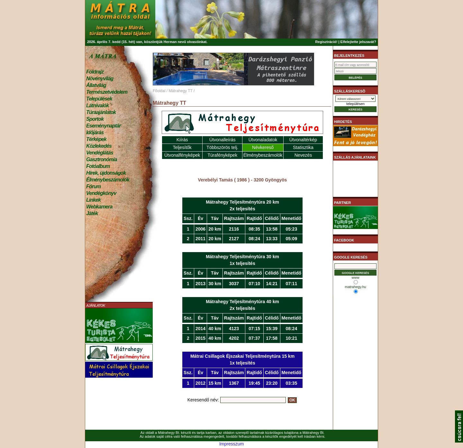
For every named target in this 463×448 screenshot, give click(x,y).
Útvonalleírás (222, 139)
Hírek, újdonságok (106, 173)
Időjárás (95, 132)
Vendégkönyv (101, 193)
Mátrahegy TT (180, 91)
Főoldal (159, 91)
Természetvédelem (106, 92)
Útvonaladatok (263, 139)
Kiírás (182, 139)
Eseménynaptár (103, 125)
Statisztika (303, 147)
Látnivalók (97, 105)
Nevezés (303, 155)
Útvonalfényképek (182, 155)
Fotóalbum (98, 166)
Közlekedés (99, 146)
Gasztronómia (101, 159)
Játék (92, 213)
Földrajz (95, 72)
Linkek (93, 200)
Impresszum (231, 443)
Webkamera (99, 206)
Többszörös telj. (222, 147)
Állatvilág (96, 85)
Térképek (96, 139)
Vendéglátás (99, 152)
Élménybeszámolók (107, 179)
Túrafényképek (222, 155)
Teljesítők (182, 147)
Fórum (93, 186)
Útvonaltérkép (303, 139)
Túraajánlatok (101, 112)
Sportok (95, 119)
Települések (99, 98)
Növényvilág (99, 78)
